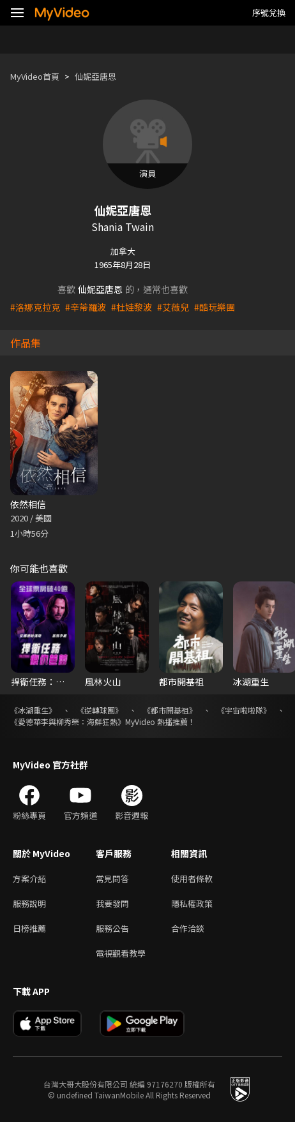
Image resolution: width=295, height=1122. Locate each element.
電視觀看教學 (121, 953)
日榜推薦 (29, 928)
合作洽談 (187, 928)
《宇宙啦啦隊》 (244, 710)
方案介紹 (29, 878)
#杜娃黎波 (131, 307)
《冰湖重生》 (33, 710)
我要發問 (112, 903)
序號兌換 (268, 12)
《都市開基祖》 (170, 710)
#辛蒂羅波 (85, 307)
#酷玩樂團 (214, 307)
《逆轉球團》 (100, 710)
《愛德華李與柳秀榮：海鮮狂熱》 (67, 721)
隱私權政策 (192, 903)
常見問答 (112, 878)
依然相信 (28, 504)
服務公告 (112, 928)
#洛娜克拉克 (35, 307)
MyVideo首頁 (34, 76)
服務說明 (29, 903)
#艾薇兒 (173, 307)
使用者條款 (192, 878)
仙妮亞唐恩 (95, 76)
